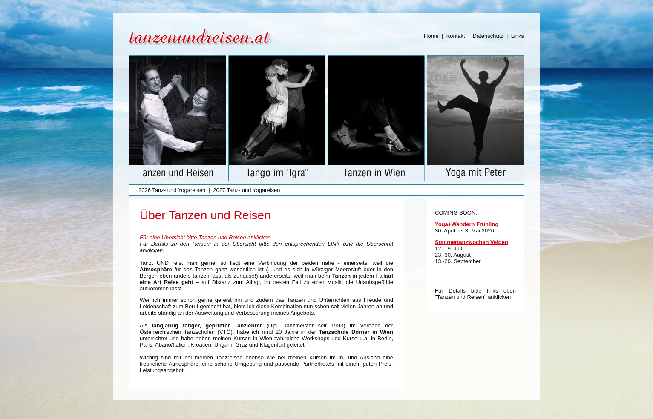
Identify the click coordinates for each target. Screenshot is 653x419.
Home (431, 36)
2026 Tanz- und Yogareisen (171, 190)
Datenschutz (488, 36)
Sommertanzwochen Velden (471, 242)
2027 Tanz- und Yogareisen (246, 190)
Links (517, 36)
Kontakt (455, 36)
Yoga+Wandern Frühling (466, 224)
